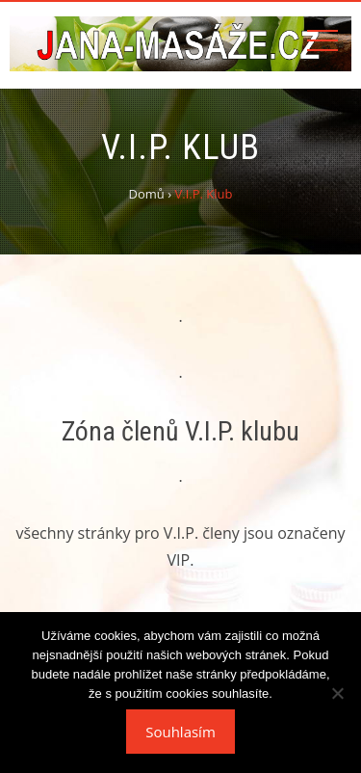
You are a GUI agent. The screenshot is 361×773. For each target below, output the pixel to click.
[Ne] (337, 693)
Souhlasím (180, 731)
